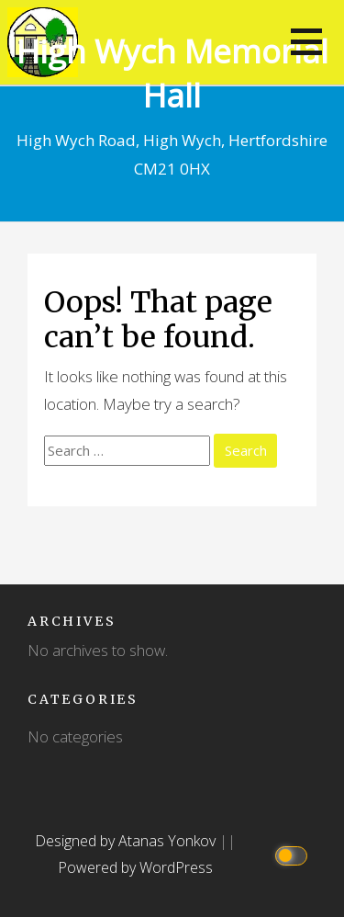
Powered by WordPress (135, 867)
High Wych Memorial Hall (172, 73)
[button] (306, 42)
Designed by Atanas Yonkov (127, 841)
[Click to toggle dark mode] (294, 854)
